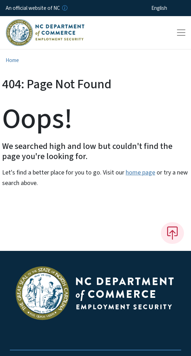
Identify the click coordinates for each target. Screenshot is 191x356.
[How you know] (64, 8)
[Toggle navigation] (181, 32)
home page (140, 172)
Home (12, 60)
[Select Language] (170, 8)
